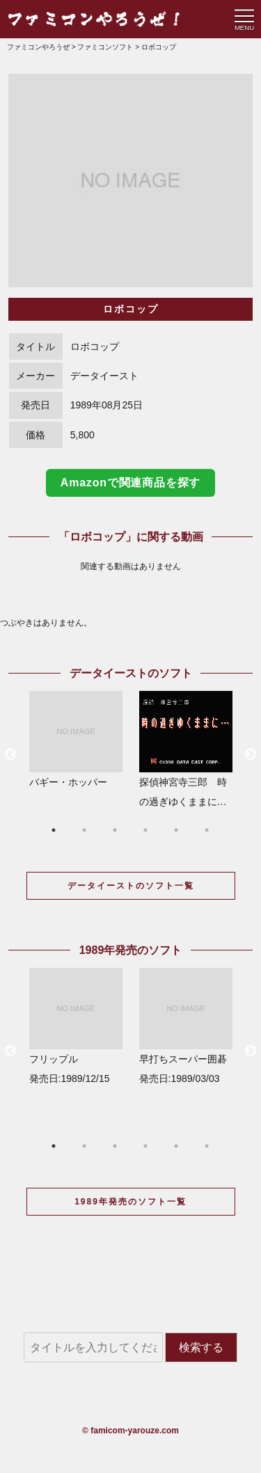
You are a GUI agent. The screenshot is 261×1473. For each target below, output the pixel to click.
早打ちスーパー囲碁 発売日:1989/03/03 (185, 1026)
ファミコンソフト (105, 47)
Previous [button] (10, 755)
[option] (130, 180)
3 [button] (115, 830)
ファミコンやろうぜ (38, 47)
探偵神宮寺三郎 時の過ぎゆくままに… (185, 749)
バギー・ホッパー (75, 739)
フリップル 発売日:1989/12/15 (75, 1026)
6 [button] (207, 830)
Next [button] (251, 755)
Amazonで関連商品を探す (130, 482)
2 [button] (84, 830)
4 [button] (145, 830)
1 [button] (54, 830)
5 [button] (176, 830)
